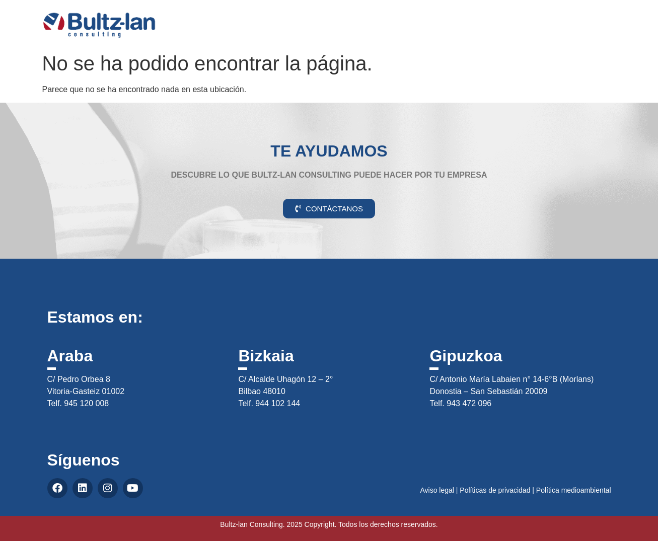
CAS (611, 17)
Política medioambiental (573, 490)
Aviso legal (437, 490)
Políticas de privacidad (495, 490)
